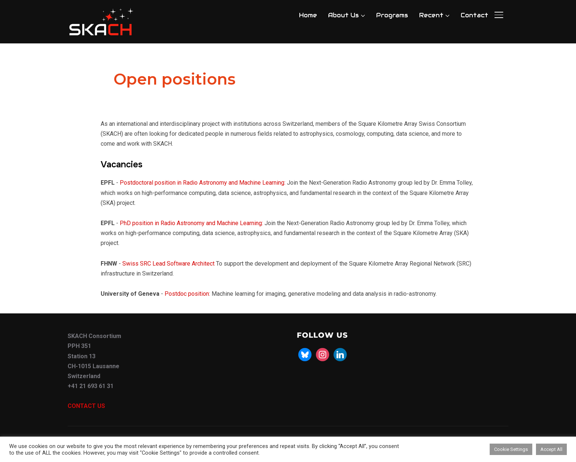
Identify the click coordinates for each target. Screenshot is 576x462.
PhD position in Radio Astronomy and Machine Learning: (191, 223)
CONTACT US (86, 405)
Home (308, 15)
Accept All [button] (551, 449)
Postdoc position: (187, 293)
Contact (474, 15)
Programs (392, 15)
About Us (343, 15)
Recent (431, 15)
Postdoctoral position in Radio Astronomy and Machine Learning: (202, 182)
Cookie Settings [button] (511, 449)
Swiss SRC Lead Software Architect (168, 263)
